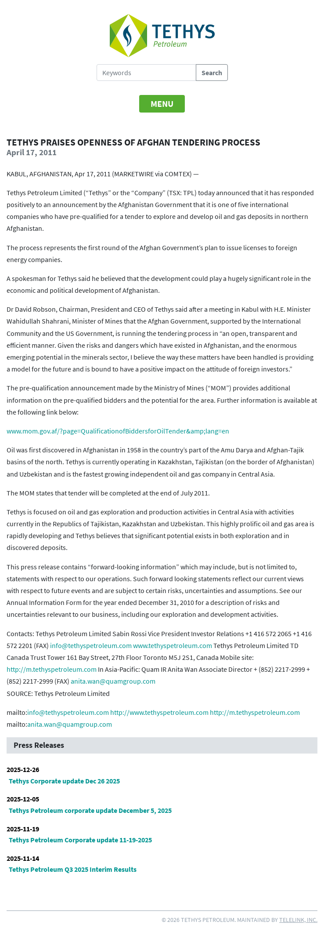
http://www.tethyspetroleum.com (159, 712)
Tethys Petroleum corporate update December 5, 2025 (90, 810)
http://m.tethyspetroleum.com (52, 669)
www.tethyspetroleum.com (172, 645)
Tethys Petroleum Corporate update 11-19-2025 (80, 839)
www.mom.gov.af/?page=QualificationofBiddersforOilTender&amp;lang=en (118, 430)
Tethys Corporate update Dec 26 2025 (64, 780)
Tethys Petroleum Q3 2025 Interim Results (73, 869)
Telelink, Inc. (298, 920)
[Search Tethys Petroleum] (146, 72)
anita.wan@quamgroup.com (113, 681)
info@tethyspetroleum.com (91, 645)
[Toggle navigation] (162, 104)
